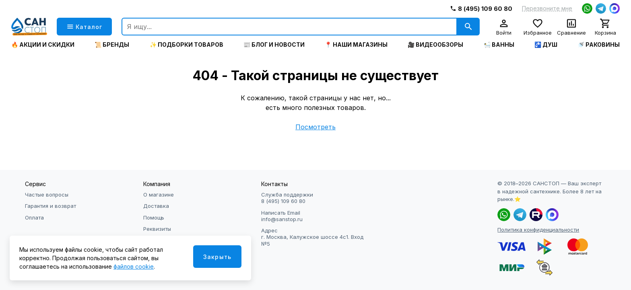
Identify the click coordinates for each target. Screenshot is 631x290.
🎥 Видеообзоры (435, 45)
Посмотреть (315, 127)
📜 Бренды (112, 45)
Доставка (156, 206)
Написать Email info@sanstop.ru (282, 215)
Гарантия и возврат (50, 206)
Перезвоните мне (547, 8)
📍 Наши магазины (356, 45)
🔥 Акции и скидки (42, 45)
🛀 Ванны (499, 45)
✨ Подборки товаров (186, 45)
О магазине (158, 194)
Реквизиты (157, 229)
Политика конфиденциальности (538, 229)
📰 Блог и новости (274, 45)
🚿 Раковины (598, 45)
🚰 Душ (545, 45)
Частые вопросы (46, 194)
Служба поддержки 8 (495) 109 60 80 (287, 197)
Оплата (34, 217)
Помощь (153, 217)
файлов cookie (133, 266)
